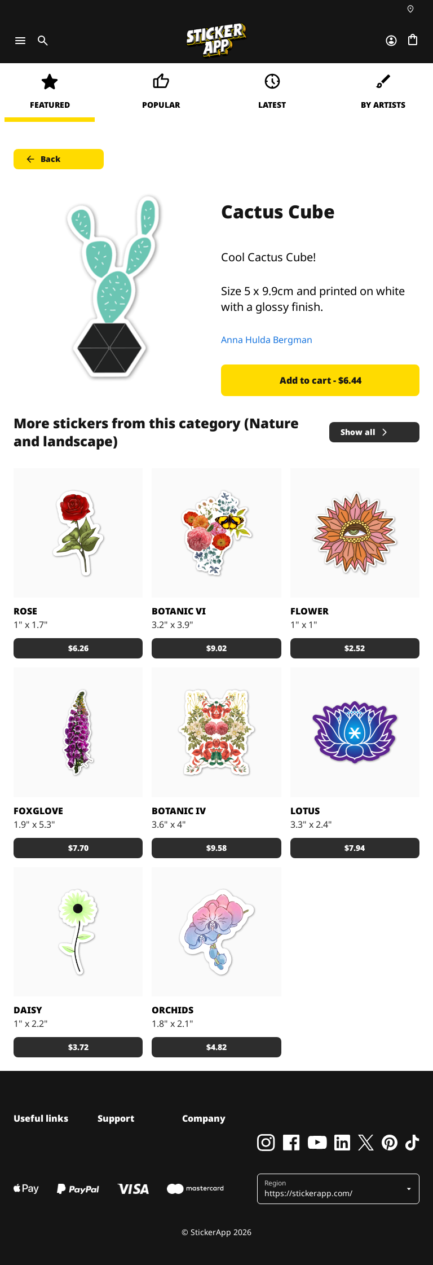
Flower (309, 611)
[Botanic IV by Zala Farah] (216, 732)
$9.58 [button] (216, 847)
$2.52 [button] (354, 648)
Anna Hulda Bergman (266, 339)
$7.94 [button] (354, 847)
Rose (25, 611)
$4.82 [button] (216, 1047)
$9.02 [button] (216, 648)
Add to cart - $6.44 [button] (320, 380)
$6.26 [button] (78, 648)
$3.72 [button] (78, 1047)
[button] (334, 1189)
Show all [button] (365, 432)
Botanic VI (179, 611)
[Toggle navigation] (20, 40)
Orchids (172, 1010)
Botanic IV (179, 811)
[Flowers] (354, 732)
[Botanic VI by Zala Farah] (216, 533)
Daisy (28, 1010)
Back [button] (42, 159)
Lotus (305, 811)
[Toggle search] (40, 40)
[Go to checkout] (412, 41)
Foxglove (38, 811)
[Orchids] (216, 931)
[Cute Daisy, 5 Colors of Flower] (78, 931)
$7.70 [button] (78, 847)
